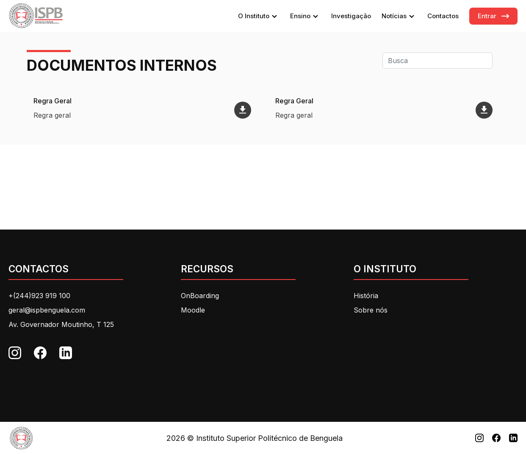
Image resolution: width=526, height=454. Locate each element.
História (366, 295)
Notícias (399, 16)
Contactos (443, 16)
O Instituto (259, 16)
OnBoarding (200, 295)
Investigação (351, 16)
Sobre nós (371, 310)
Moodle (193, 310)
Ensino (305, 16)
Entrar (487, 16)
